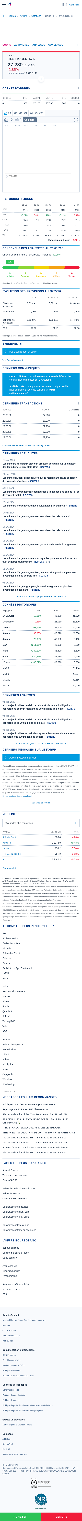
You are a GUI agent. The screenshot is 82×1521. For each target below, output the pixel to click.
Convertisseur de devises (15, 1206)
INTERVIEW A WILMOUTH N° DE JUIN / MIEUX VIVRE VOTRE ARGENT (40, 1132)
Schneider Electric (11, 953)
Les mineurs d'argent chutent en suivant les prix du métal (33, 505)
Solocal (6, 1016)
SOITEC (7, 848)
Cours (6, 44)
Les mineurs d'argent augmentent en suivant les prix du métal (36, 516)
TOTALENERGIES (12, 854)
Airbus (5, 1059)
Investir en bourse (11, 1289)
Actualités (21, 44)
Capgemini (7, 1074)
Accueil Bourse (10, 1170)
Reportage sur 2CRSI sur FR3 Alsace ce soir (25, 1109)
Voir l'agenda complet (12, 360)
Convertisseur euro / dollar (15, 1216)
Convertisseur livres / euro (15, 1225)
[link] (23, 1320)
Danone (6, 963)
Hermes (6, 1039)
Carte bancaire (10, 1257)
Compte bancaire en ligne (15, 1252)
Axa (4, 933)
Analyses (38, 44)
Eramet (6, 996)
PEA (4, 1294)
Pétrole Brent (9, 837)
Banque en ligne (10, 1247)
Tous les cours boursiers (14, 1175)
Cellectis (6, 958)
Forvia (5, 1006)
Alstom (6, 1001)
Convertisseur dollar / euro (15, 1211)
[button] (4, 4)
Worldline (7, 1079)
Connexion (74, 4)
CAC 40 (7, 843)
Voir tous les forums (41, 802)
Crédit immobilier (11, 1271)
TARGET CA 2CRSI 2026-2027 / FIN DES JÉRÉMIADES (31, 1127)
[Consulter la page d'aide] (66, 5)
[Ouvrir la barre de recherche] (63, 5)
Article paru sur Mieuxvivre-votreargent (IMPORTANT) (30, 1104)
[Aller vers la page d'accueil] (10, 4)
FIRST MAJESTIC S (21, 59)
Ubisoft (6, 1054)
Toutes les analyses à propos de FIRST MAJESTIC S (41, 743)
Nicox (5, 978)
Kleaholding (8, 1084)
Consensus (55, 44)
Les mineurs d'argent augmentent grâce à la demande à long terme (39, 544)
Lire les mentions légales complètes (17, 796)
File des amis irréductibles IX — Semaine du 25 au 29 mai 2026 (34, 1114)
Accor (5, 1069)
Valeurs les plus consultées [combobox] (19, 823)
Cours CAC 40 (9, 1180)
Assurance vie (9, 1266)
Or (4, 859)
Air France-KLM (10, 938)
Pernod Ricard (9, 1049)
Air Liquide (7, 1064)
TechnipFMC (8, 1021)
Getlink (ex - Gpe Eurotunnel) (17, 968)
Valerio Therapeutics (12, 1044)
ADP (4, 1031)
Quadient (7, 1011)
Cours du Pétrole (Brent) (14, 1198)
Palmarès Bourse (11, 1193)
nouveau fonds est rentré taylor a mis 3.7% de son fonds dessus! (35, 1147)
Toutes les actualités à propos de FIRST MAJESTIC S (40, 596)
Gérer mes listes (10, 868)
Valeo (5, 1026)
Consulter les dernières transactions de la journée (25, 445)
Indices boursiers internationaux (18, 1188)
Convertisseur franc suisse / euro (19, 1230)
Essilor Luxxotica (11, 943)
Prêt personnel (9, 1276)
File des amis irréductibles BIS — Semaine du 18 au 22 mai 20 (34, 1137)
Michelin (6, 948)
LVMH (5, 973)
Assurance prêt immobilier (15, 1284)
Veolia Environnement (13, 991)
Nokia (5, 986)
